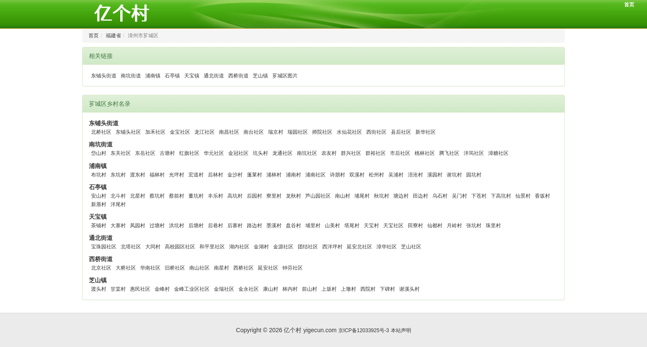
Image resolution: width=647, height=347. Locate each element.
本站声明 (401, 330)
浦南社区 (315, 175)
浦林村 (274, 175)
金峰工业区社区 (192, 289)
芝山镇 (260, 76)
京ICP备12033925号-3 (363, 330)
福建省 (113, 36)
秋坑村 (381, 196)
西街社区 (376, 132)
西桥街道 (238, 76)
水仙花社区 (349, 132)
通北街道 (214, 76)
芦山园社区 (318, 196)
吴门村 (459, 196)
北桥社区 (101, 132)
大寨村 (118, 226)
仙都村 (434, 226)
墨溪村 (274, 226)
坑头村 (260, 153)
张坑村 (473, 226)
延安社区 (268, 268)
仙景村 (523, 196)
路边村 (254, 226)
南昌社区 (229, 132)
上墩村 (348, 289)
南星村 (221, 268)
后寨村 (235, 226)
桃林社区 (425, 153)
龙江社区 (204, 132)
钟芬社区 (292, 268)
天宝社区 (393, 226)
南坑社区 (307, 153)
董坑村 (196, 196)
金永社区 (248, 289)
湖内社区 (239, 247)
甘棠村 (118, 289)
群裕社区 (375, 153)
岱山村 (98, 153)
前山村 (309, 289)
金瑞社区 (224, 289)
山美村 (332, 226)
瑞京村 (275, 132)
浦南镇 (152, 76)
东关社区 (121, 153)
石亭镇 (172, 76)
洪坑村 (176, 226)
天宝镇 (191, 76)
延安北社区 (359, 247)
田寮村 (415, 226)
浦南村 (293, 175)
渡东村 (137, 175)
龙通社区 (282, 153)
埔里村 (313, 226)
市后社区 (400, 153)
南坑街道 (131, 76)
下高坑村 (501, 196)
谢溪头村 (409, 289)
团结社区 (308, 247)
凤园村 (137, 226)
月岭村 (454, 226)
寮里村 (274, 196)
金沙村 (235, 175)
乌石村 (440, 196)
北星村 (137, 196)
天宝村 (371, 226)
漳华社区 (386, 247)
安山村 (98, 196)
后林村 (215, 175)
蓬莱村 (254, 175)
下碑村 (387, 289)
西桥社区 (243, 268)
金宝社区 (180, 132)
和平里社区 (212, 247)
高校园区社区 (180, 247)
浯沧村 (415, 175)
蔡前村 (176, 196)
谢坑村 (454, 175)
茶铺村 (98, 226)
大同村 (152, 247)
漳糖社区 (498, 153)
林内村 (290, 289)
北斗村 (118, 196)
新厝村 (98, 204)
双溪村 (357, 175)
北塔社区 (131, 247)
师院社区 (322, 132)
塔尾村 (351, 226)
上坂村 (329, 289)
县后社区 (401, 132)
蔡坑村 (157, 196)
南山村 (342, 196)
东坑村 (118, 175)
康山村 (270, 289)
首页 (629, 5)
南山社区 (199, 268)
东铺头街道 (103, 76)
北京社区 (101, 268)
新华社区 (425, 132)
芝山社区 (411, 247)
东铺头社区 (128, 132)
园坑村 (473, 175)
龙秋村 (293, 196)
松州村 (376, 175)
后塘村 (196, 226)
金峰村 (162, 289)
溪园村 (434, 175)
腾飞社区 (449, 153)
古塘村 (167, 153)
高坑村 (235, 196)
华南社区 (150, 268)
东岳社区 (145, 153)
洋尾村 (118, 204)
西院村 (368, 289)
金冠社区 (238, 153)
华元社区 (214, 153)
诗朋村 (337, 175)
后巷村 (215, 226)
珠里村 (493, 226)
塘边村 (401, 196)
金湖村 (261, 247)
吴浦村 (396, 175)
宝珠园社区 (103, 247)
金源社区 (283, 247)
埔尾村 (362, 196)
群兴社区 (351, 153)
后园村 (254, 196)
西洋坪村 (332, 247)
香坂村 (542, 196)
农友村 (329, 153)
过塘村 (157, 226)
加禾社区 (155, 132)
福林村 (157, 175)
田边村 (420, 196)
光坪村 (176, 175)
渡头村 (98, 289)
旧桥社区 (175, 268)
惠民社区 (140, 289)
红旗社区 (189, 153)
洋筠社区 (474, 153)
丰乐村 (215, 196)
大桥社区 (126, 268)
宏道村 (196, 175)
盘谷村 (293, 226)
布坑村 (98, 175)
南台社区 (253, 132)
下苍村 (479, 196)
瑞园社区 (298, 132)
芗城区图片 (285, 76)
